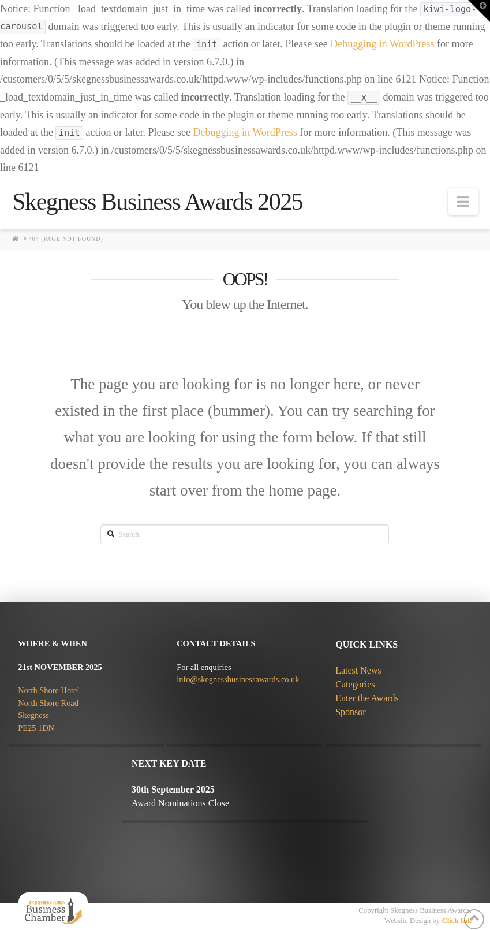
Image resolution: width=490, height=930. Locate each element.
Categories (355, 684)
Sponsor (350, 712)
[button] (463, 201)
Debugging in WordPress (382, 44)
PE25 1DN (36, 727)
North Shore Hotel (48, 690)
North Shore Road (48, 703)
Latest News (358, 670)
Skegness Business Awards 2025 (157, 201)
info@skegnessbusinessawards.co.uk (238, 679)
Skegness (33, 715)
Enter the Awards (367, 698)
